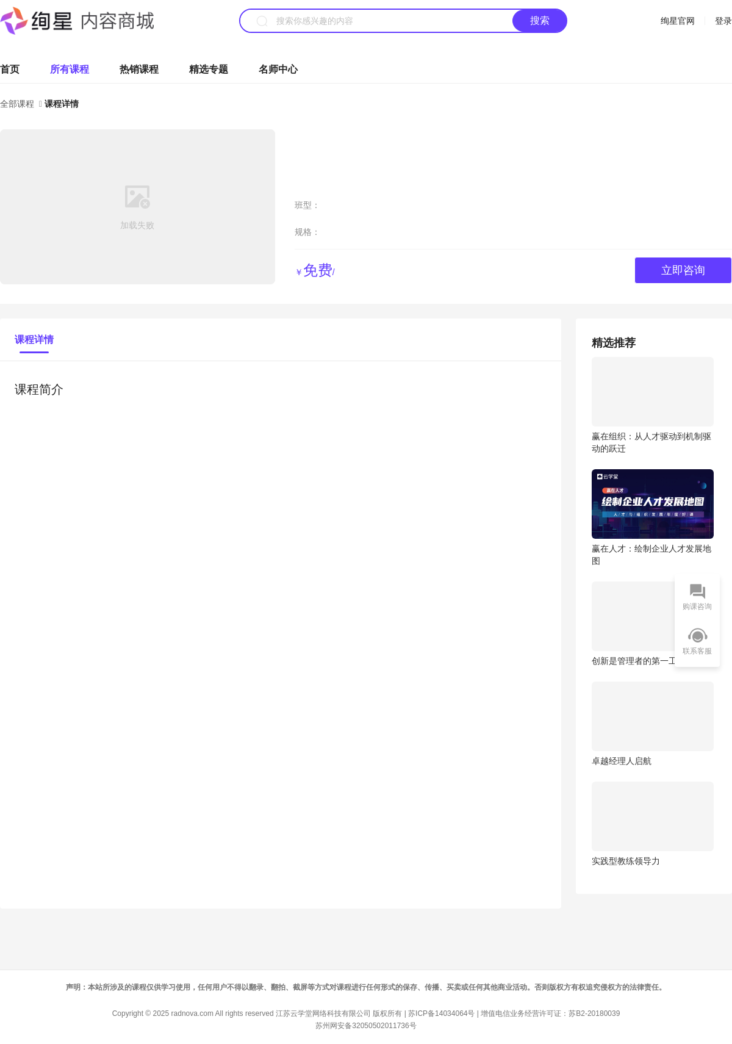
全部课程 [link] (18, 104)
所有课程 (69, 69)
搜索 (540, 20)
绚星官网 (678, 21)
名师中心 (278, 69)
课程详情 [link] (62, 104)
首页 (10, 69)
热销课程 (139, 69)
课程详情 (34, 339)
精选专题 (208, 69)
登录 (723, 21)
